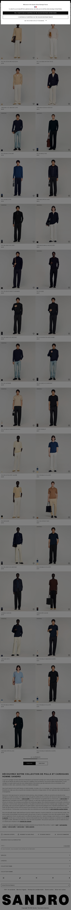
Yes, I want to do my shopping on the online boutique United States (35, 13)
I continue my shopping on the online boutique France (35, 17)
